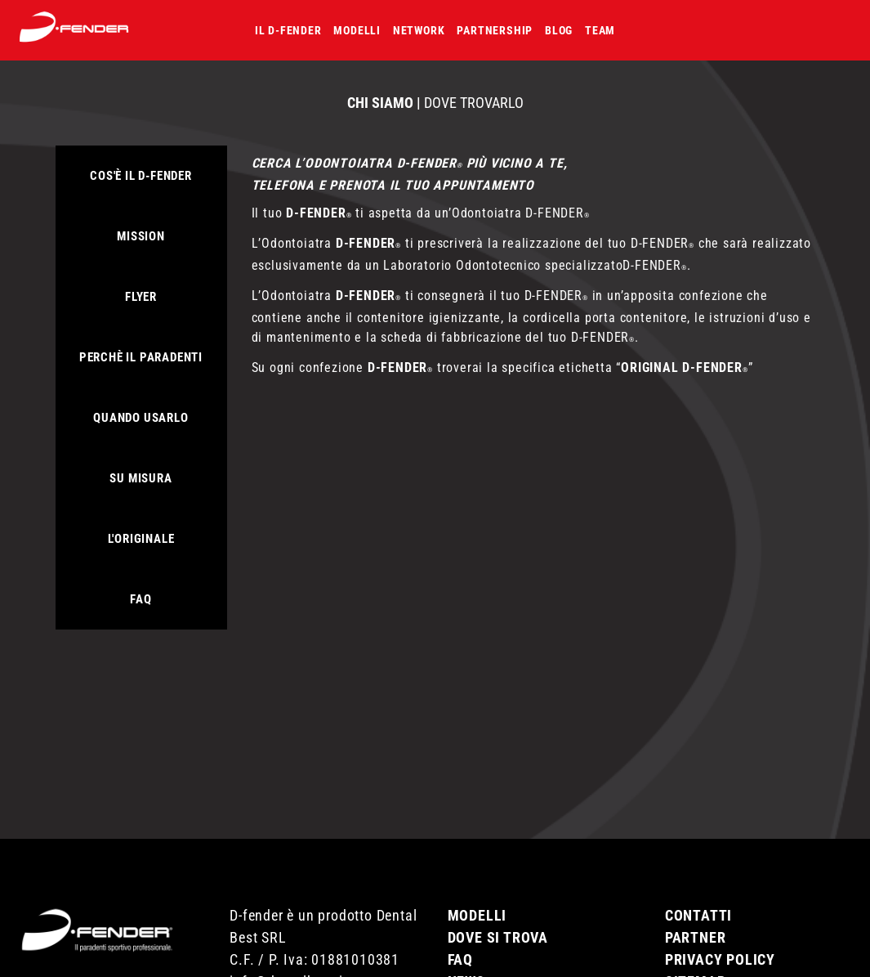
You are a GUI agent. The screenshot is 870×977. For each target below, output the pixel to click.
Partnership (495, 30)
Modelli (357, 30)
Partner (695, 916)
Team (600, 30)
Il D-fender (288, 30)
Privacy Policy (720, 939)
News (466, 961)
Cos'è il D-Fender (141, 175)
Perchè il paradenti (141, 357)
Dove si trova (498, 916)
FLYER (141, 296)
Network (419, 30)
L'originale (141, 538)
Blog (559, 30)
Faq (140, 599)
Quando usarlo (140, 417)
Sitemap (695, 961)
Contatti (698, 894)
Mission (141, 236)
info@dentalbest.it (288, 961)
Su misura (140, 478)
